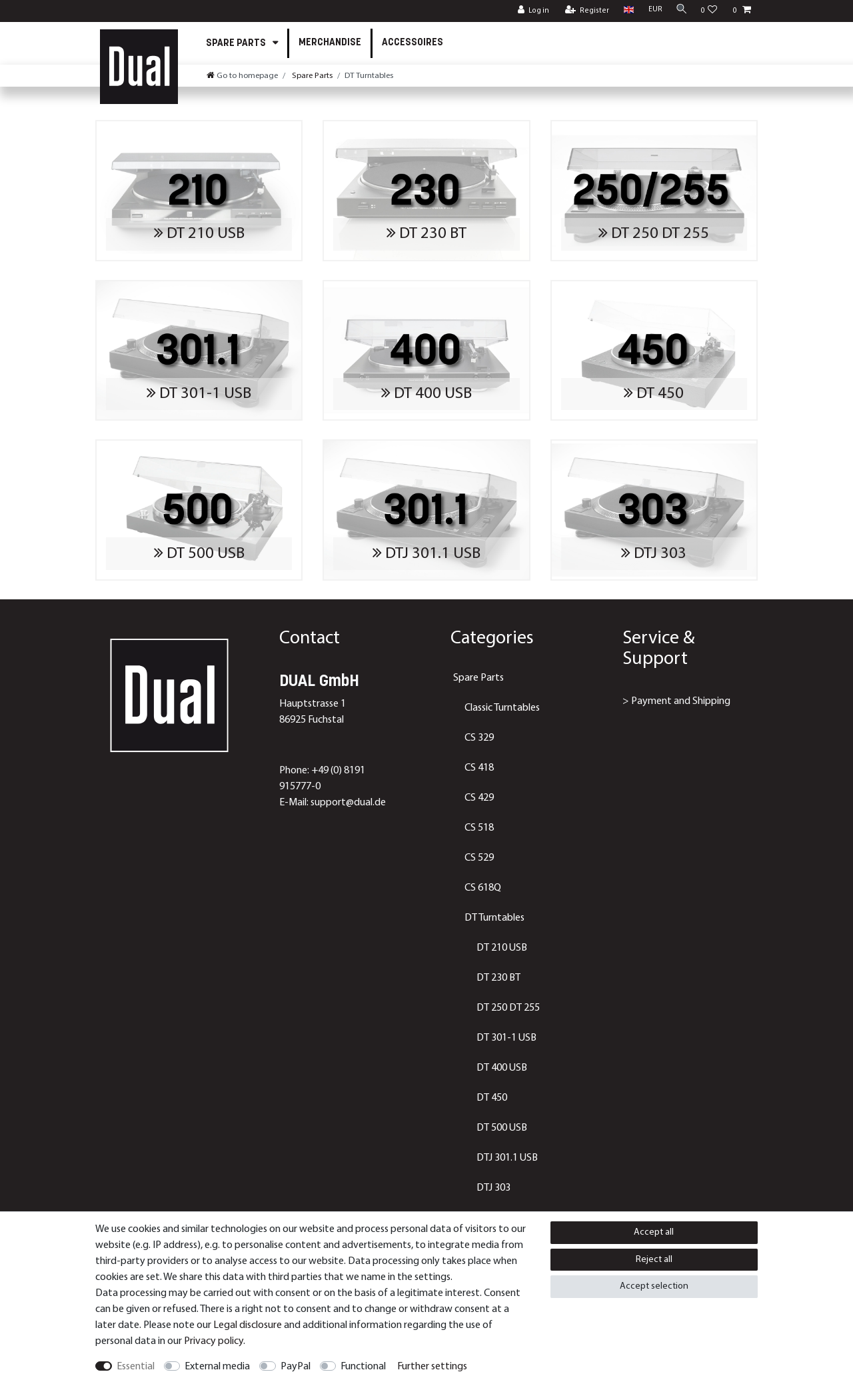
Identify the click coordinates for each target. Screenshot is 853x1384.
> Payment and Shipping (676, 701)
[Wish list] (709, 11)
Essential (136, 1366)
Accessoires (412, 42)
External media (217, 1366)
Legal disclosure (247, 1325)
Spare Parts (237, 43)
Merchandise (330, 42)
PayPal (296, 1366)
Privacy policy (213, 1341)
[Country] (624, 10)
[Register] (583, 11)
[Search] (679, 10)
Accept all (654, 1232)
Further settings (432, 1366)
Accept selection (654, 1286)
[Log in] (529, 11)
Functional (363, 1366)
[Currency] (651, 10)
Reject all (654, 1260)
